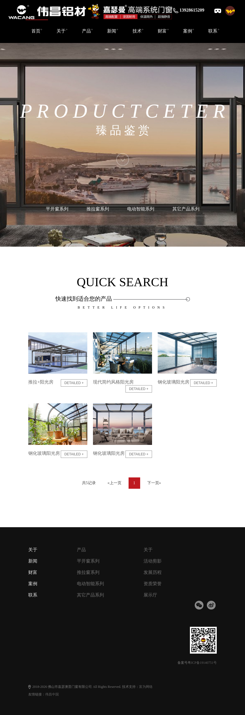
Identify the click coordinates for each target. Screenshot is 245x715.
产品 (87, 30)
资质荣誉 (153, 583)
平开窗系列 (57, 208)
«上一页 (115, 483)
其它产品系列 (186, 208)
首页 (37, 30)
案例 (188, 30)
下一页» (154, 483)
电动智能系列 (140, 208)
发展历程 (153, 572)
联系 (214, 30)
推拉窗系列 (97, 208)
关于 (62, 30)
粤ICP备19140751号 (202, 663)
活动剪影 (153, 561)
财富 (163, 30)
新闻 (112, 30)
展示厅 (150, 595)
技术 (138, 30)
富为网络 (146, 687)
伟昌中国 (52, 694)
